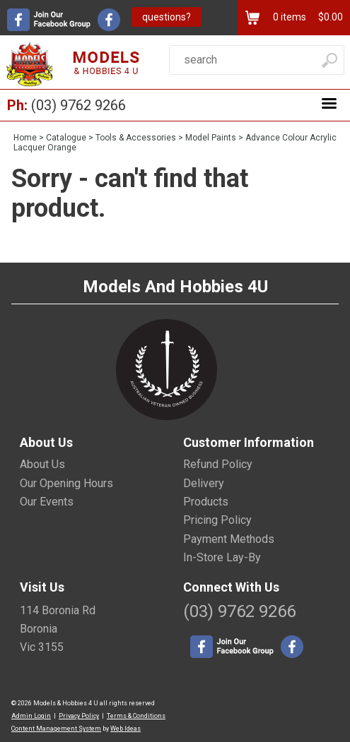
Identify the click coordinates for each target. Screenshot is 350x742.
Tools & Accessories (135, 138)
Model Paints (210, 138)
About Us (42, 464)
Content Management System (56, 728)
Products (205, 501)
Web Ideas (125, 728)
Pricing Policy (217, 520)
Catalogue (66, 138)
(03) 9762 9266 (78, 105)
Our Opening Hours (66, 483)
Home (25, 138)
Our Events (47, 501)
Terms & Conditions (136, 715)
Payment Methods (228, 539)
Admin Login (31, 715)
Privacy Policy (79, 715)
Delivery (203, 483)
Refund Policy (217, 464)
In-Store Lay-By (222, 557)
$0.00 (329, 17)
